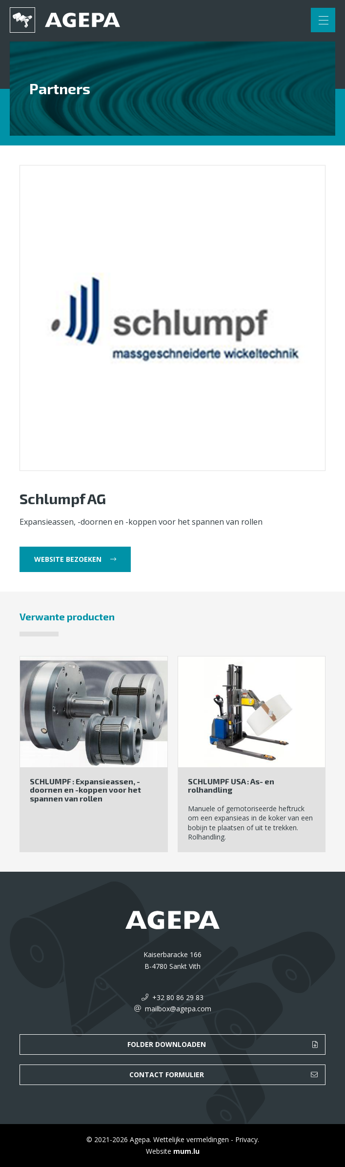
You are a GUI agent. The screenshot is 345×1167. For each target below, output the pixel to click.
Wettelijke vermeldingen (191, 1139)
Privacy (246, 1139)
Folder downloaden (166, 1044)
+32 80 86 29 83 (177, 997)
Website (158, 1151)
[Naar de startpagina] (65, 20)
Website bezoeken (67, 559)
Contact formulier (166, 1074)
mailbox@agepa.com (178, 1008)
